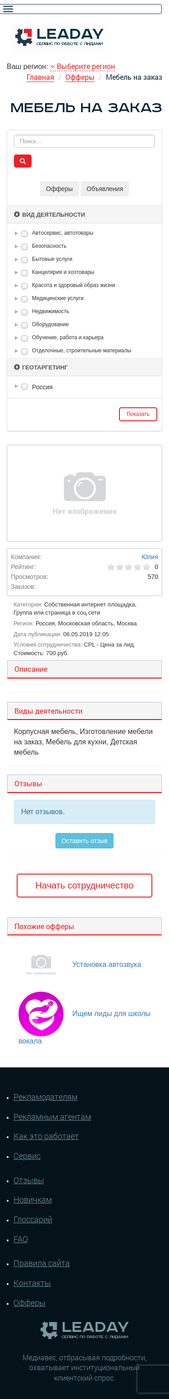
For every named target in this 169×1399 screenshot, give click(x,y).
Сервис (27, 1155)
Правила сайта (42, 1263)
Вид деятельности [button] (49, 214)
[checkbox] (24, 233)
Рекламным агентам (52, 1116)
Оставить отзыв (84, 840)
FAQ (21, 1239)
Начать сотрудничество (85, 885)
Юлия (150, 557)
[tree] (84, 387)
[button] (18, 233)
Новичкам (33, 1199)
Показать (138, 414)
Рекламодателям (46, 1096)
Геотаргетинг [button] (41, 367)
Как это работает (46, 1135)
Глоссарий (33, 1219)
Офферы (80, 77)
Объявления (105, 188)
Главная (40, 77)
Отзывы (29, 1180)
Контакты (32, 1282)
